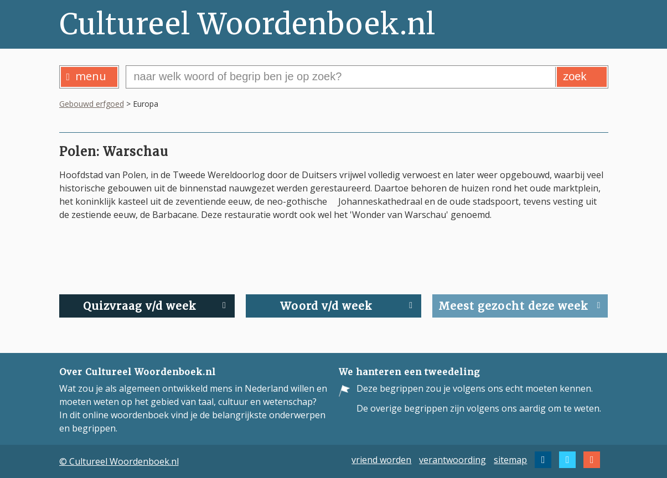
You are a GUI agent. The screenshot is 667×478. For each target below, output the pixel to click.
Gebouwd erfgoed (91, 103)
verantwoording (452, 460)
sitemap (510, 460)
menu (86, 76)
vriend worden (381, 460)
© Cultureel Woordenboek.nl (119, 461)
